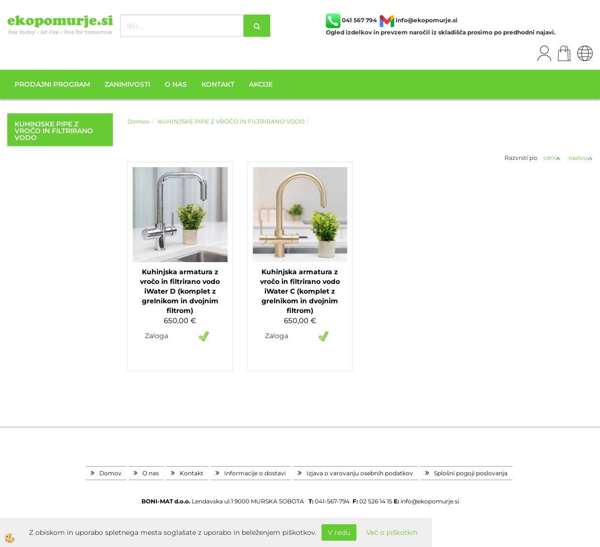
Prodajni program (52, 84)
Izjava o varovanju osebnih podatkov (360, 473)
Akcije (261, 84)
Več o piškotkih (391, 532)
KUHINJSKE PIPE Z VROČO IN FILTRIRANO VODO (231, 121)
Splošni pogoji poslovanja (471, 473)
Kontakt (217, 84)
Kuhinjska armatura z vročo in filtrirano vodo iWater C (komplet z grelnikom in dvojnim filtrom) (300, 291)
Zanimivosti (127, 84)
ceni (552, 157)
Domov (138, 121)
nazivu (581, 157)
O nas (176, 84)
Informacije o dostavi (255, 473)
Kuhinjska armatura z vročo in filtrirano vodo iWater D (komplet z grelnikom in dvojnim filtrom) (180, 291)
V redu (339, 532)
